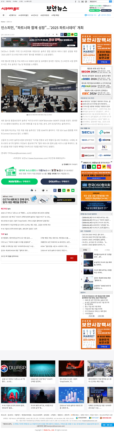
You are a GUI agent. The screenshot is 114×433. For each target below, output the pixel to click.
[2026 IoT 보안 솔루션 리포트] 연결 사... (54, 250)
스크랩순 (107, 250)
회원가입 (8, 1)
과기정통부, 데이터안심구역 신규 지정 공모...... (17, 238)
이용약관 (17, 415)
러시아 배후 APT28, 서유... (96, 217)
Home (3, 22)
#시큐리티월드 (24, 15)
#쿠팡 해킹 (55, 15)
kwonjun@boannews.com (55, 426)
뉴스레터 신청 (27, 1)
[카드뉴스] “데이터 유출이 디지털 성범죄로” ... (16, 242)
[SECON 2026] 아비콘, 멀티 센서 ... (93, 234)
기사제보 (15, 1)
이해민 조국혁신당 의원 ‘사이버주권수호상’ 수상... (18, 246)
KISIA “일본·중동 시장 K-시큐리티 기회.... (55, 246)
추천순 (96, 250)
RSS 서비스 (76, 415)
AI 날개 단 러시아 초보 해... (96, 222)
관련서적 (66, 415)
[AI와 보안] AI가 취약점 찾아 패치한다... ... (96, 104)
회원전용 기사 (91, 15)
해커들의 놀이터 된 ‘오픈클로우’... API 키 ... (97, 111)
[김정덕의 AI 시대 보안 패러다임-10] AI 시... (97, 124)
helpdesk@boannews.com (89, 421)
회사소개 (3, 415)
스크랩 (20, 1)
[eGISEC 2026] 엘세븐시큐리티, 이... (94, 245)
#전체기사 (12, 15)
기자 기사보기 (69, 164)
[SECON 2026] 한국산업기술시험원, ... (94, 237)
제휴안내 (60, 415)
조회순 (85, 250)
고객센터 (53, 415)
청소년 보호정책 (37, 415)
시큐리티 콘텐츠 (106, 15)
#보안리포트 (45, 15)
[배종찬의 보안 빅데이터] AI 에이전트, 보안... (56, 242)
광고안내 (10, 415)
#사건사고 (34, 15)
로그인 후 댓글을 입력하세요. (34, 258)
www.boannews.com (38, 158)
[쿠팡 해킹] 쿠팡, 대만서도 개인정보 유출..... (56, 238)
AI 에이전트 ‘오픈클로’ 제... (96, 225)
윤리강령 (46, 415)
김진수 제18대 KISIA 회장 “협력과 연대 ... (15, 250)
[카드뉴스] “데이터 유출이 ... (96, 220)
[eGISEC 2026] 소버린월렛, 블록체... (94, 240)
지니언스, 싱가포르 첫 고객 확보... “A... (94, 242)
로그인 (2, 1)
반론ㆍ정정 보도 (107, 425)
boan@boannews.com (20, 153)
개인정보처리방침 (26, 415)
